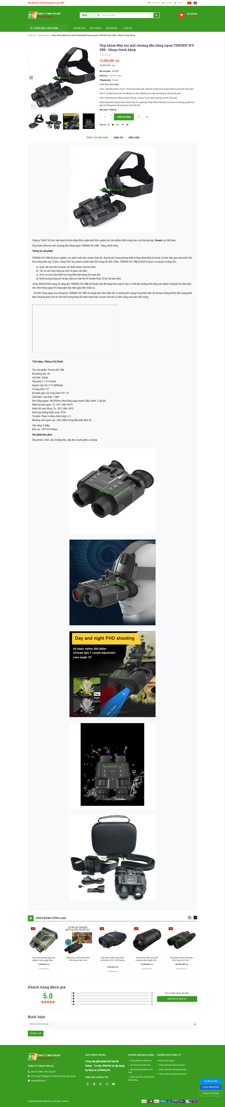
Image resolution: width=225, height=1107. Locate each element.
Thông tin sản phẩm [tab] (97, 137)
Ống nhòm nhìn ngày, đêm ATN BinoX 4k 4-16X (78, 958)
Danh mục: (104, 75)
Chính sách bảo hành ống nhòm (172, 1065)
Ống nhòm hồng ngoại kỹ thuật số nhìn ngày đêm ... (43, 958)
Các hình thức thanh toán (140, 1065)
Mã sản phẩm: (105, 71)
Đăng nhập (167, 3)
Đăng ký (178, 3)
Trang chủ (79, 28)
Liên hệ (127, 28)
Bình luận (134, 137)
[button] (93, 77)
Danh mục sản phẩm (44, 28)
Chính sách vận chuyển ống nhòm (172, 1074)
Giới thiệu (95, 28)
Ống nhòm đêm (43, 35)
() (154, 2)
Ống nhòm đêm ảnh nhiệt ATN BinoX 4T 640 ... (181, 958)
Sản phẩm (112, 28)
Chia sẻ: (103, 124)
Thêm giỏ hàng (124, 117)
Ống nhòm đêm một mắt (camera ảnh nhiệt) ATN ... (147, 958)
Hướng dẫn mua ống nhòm (141, 1060)
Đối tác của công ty (166, 1060)
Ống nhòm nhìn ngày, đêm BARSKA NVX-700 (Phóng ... (113, 960)
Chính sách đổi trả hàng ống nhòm (173, 1069)
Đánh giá (118, 137)
